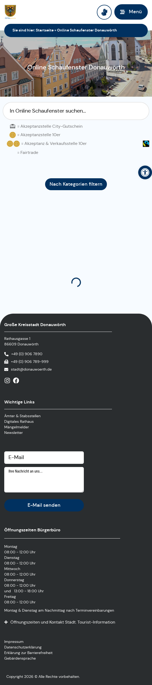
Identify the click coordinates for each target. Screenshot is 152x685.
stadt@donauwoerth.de (31, 369)
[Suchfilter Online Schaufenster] (76, 111)
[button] (145, 172)
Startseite (45, 30)
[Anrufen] (23, 354)
